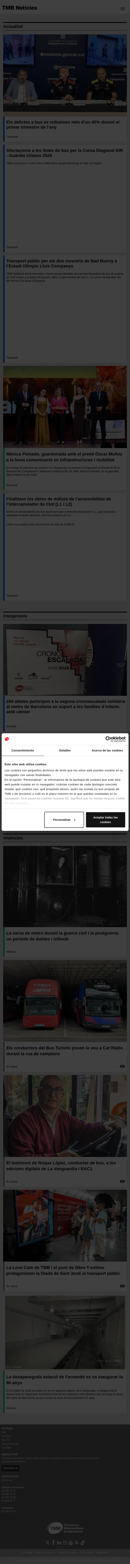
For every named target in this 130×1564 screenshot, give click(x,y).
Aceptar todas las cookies (105, 820)
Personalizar (64, 819)
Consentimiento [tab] (22, 750)
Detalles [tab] (65, 750)
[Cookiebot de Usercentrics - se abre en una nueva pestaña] (108, 739)
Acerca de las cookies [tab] (107, 750)
